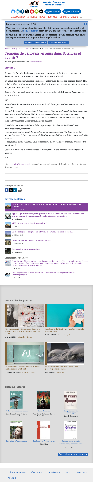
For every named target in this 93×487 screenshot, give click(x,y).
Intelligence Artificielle (27, 372)
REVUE (42, 17)
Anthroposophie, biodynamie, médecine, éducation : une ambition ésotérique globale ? (46, 205)
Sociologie (60, 372)
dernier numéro (30, 30)
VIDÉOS (74, 17)
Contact (68, 472)
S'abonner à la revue (57, 42)
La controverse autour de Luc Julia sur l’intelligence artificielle (22, 367)
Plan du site (37, 472)
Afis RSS (12, 478)
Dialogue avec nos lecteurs (22, 49)
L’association (18, 17)
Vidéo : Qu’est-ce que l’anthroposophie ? (29, 223)
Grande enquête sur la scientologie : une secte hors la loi (71, 443)
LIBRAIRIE (64, 17)
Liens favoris (53, 472)
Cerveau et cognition (65, 335)
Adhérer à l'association (34, 42)
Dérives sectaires (36, 62)
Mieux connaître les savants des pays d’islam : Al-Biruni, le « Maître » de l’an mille (22, 331)
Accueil (7, 49)
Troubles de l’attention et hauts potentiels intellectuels (64, 330)
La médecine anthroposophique (26, 249)
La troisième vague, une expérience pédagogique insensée (61, 367)
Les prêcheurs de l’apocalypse (71, 412)
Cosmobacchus (44, 411)
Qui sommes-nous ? (17, 472)
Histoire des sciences (24, 337)
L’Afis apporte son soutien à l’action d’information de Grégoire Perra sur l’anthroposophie (43, 274)
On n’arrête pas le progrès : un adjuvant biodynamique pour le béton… (42, 232)
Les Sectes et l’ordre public (44, 441)
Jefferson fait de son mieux (17, 411)
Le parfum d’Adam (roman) (16, 441)
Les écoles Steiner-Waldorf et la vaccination (31, 240)
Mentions (82, 472)
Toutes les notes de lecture (72, 454)
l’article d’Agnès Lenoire (21, 164)
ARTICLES (32, 17)
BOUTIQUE (52, 17)
